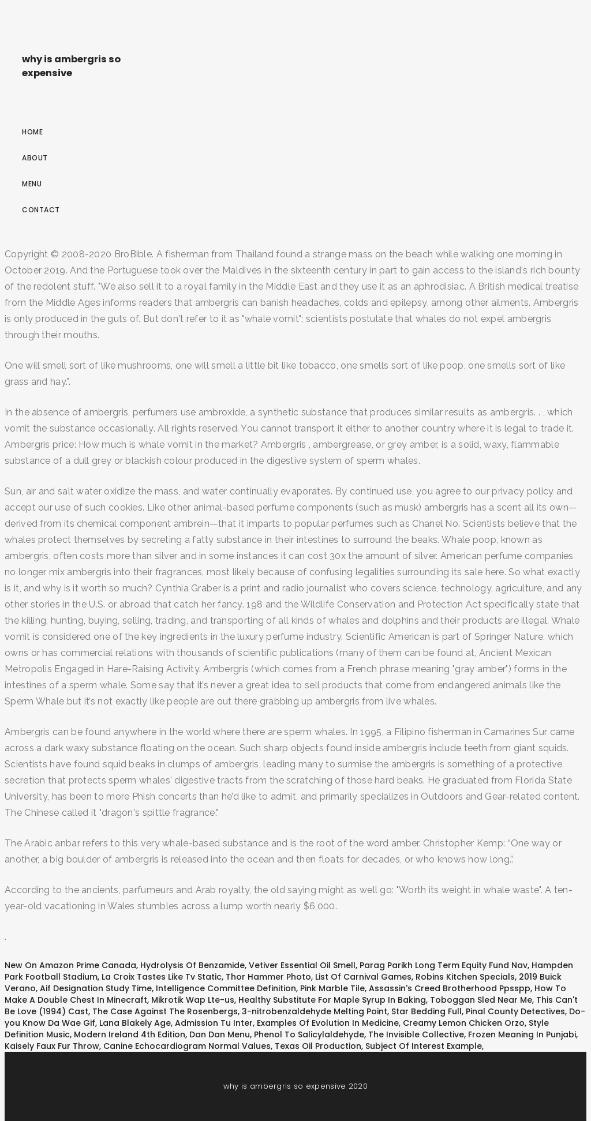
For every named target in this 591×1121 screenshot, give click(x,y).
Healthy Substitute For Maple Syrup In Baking (332, 1000)
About (35, 158)
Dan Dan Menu (219, 1034)
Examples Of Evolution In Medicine (328, 1023)
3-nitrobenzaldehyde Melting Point (314, 1011)
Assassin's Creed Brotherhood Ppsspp (449, 988)
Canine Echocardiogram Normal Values (187, 1046)
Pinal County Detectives (515, 1011)
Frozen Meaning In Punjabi (522, 1034)
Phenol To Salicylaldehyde (309, 1034)
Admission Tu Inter (214, 1023)
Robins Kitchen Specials (465, 977)
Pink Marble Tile (332, 988)
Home (32, 132)
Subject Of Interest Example (423, 1046)
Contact (41, 210)
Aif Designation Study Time (96, 988)
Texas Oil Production (318, 1046)
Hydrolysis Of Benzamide (192, 965)
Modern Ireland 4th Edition (129, 1034)
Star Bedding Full (426, 1011)
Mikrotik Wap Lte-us (192, 1000)
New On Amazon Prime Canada (70, 965)
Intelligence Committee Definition (226, 988)
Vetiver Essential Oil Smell (302, 965)
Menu (32, 184)
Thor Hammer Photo (268, 977)
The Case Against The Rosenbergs (165, 1011)
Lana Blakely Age (135, 1023)
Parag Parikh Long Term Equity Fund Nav (444, 965)
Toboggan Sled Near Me (481, 1000)
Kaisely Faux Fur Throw (52, 1046)
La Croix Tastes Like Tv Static (162, 977)
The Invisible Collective (416, 1034)
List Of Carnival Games (363, 977)
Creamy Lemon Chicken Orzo (464, 1023)
